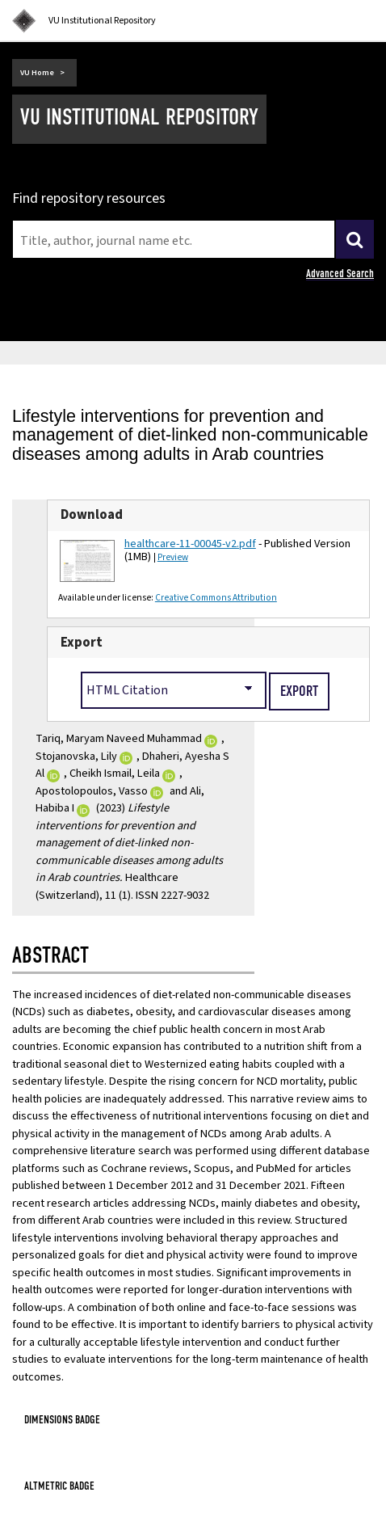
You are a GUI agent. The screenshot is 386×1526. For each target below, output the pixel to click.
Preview (172, 557)
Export (82, 642)
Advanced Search (340, 273)
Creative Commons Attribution (216, 598)
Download (92, 515)
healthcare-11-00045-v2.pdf (190, 543)
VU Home (37, 72)
